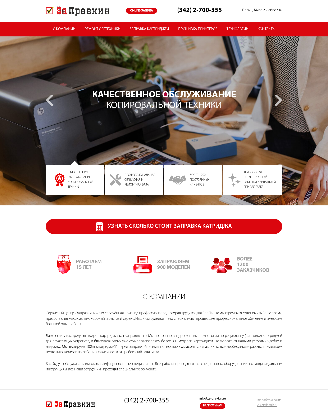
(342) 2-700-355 (199, 10)
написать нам (212, 405)
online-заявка (141, 10)
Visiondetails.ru (267, 405)
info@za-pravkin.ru (212, 398)
